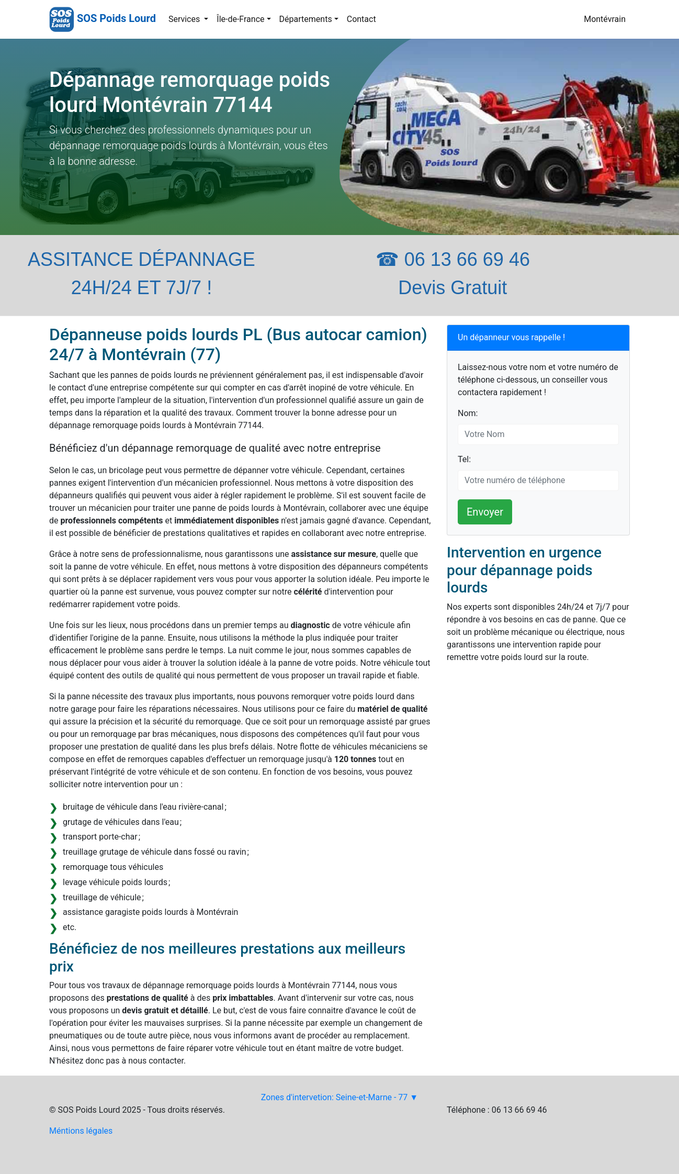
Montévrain (605, 19)
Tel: (464, 459)
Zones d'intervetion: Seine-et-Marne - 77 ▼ (339, 1097)
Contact (361, 19)
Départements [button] (305, 19)
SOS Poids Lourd (116, 18)
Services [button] (185, 19)
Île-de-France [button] (240, 19)
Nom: (468, 413)
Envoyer (485, 512)
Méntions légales (80, 1131)
